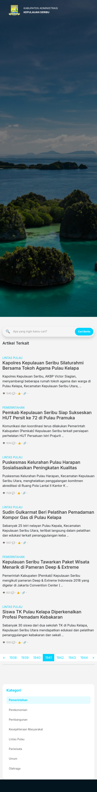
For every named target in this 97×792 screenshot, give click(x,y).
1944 (84, 658)
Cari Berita (84, 331)
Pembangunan (18, 719)
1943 (72, 658)
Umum (13, 758)
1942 (60, 658)
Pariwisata (15, 749)
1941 (48, 658)
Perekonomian (18, 710)
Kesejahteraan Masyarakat (26, 729)
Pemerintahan (18, 700)
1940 (37, 658)
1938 (13, 658)
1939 (25, 658)
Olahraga (14, 768)
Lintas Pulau (17, 739)
